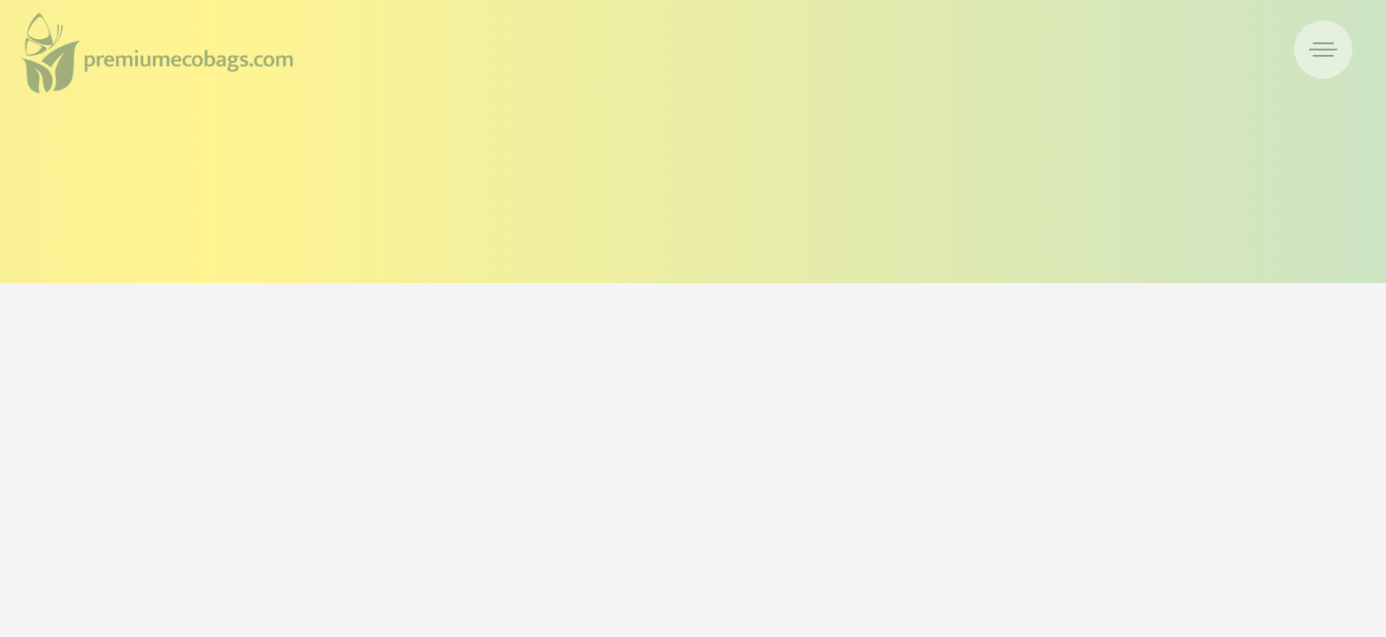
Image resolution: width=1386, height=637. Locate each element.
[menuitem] (1323, 49)
